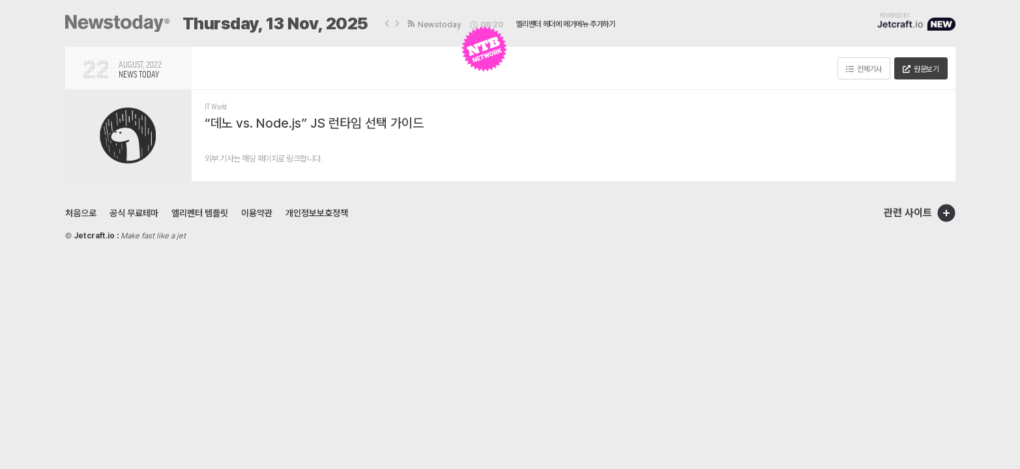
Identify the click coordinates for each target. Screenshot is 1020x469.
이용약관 (256, 213)
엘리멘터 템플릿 (199, 213)
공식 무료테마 (133, 213)
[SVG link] (117, 23)
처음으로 (80, 213)
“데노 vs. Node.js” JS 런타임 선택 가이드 (314, 123)
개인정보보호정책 (316, 213)
